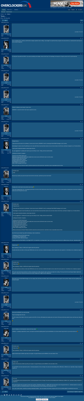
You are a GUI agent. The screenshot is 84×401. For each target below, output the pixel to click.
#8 (82, 138)
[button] (12, 10)
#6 (82, 104)
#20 (82, 375)
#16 (82, 309)
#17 (82, 326)
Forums (3, 9)
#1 (82, 22)
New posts (3, 11)
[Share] (81, 22)
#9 (82, 167)
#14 (82, 276)
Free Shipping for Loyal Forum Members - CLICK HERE (61, 7)
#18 (82, 343)
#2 (82, 38)
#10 (82, 184)
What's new (9, 9)
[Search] (80, 10)
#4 (82, 70)
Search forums (9, 11)
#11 (82, 201)
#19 (82, 359)
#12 (82, 242)
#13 (82, 259)
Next (5, 20)
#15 (82, 292)
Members (16, 9)
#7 (82, 121)
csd (2, 18)
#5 (82, 87)
